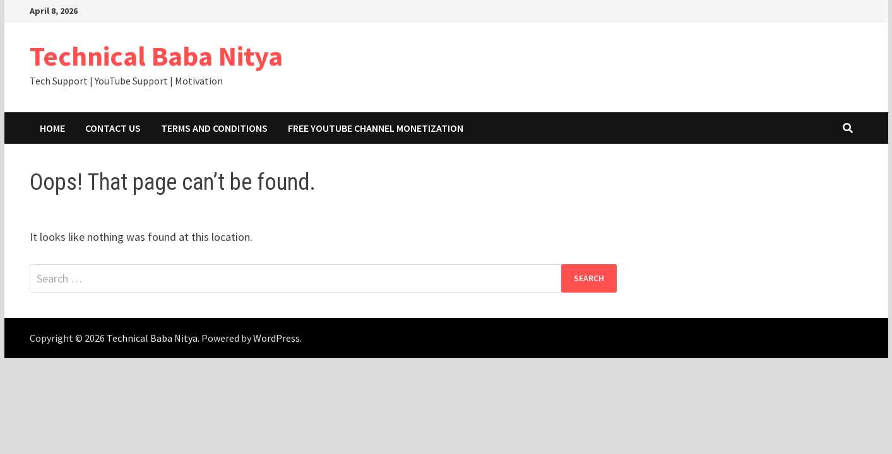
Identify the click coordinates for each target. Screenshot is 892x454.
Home (52, 128)
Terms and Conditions (214, 128)
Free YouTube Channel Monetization (375, 128)
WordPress (276, 338)
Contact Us (113, 128)
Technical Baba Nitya (156, 55)
